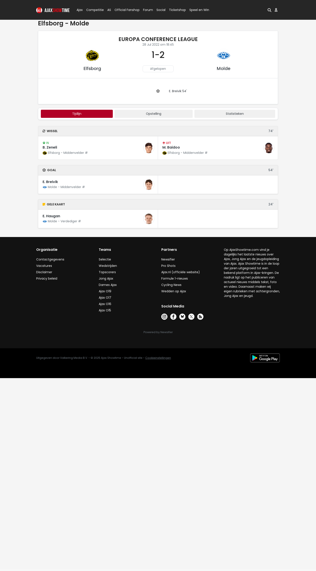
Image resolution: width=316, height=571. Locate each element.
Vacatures (44, 266)
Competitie (93, 10)
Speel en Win (199, 10)
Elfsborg (92, 68)
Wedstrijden (108, 266)
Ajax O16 (105, 304)
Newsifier (168, 259)
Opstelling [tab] (153, 113)
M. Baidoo (171, 147)
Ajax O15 (105, 310)
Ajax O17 (105, 297)
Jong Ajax (106, 278)
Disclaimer (44, 272)
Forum (148, 10)
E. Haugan (51, 216)
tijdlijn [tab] (76, 113)
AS (109, 10)
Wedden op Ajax (173, 291)
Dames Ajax (108, 285)
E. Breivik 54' (178, 91)
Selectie (105, 259)
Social (160, 10)
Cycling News (171, 285)
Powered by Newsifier (158, 332)
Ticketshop (177, 10)
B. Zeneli (50, 147)
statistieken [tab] (235, 113)
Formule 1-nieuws (174, 278)
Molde (223, 68)
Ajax (79, 10)
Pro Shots (168, 266)
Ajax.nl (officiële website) (180, 272)
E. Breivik (50, 181)
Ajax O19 (105, 291)
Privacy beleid (46, 278)
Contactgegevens (50, 259)
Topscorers (107, 272)
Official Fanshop (124, 10)
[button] (269, 10)
